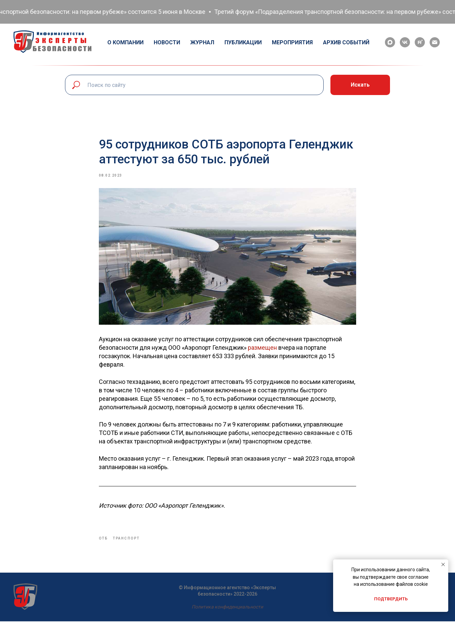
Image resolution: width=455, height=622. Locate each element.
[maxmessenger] (390, 42)
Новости (167, 42)
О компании (125, 42)
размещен (262, 347)
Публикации (243, 42)
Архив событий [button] (346, 42)
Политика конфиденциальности (227, 607)
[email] (435, 42)
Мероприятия (292, 42)
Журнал (202, 42)
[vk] (405, 42)
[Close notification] (443, 564)
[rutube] (420, 42)
